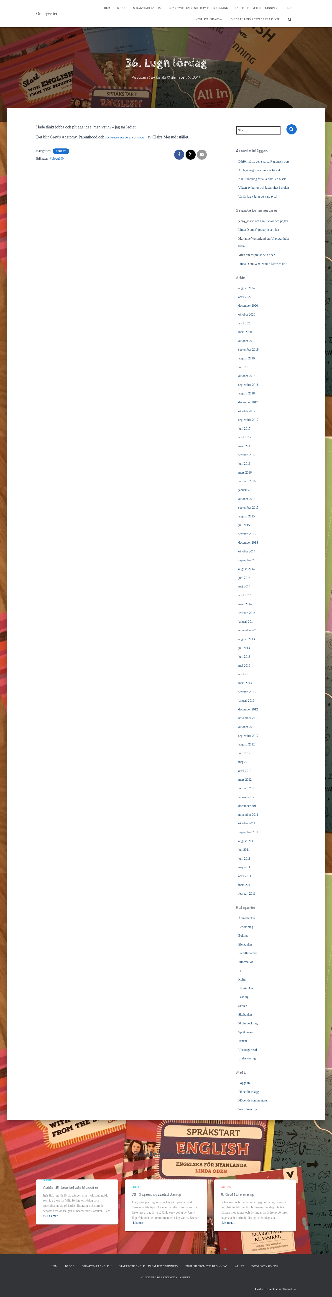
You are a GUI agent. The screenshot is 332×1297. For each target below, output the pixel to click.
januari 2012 (246, 797)
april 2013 (244, 674)
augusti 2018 (246, 393)
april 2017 (244, 437)
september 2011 (248, 832)
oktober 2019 (246, 341)
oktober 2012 (246, 727)
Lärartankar (245, 988)
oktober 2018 (246, 376)
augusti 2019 (246, 358)
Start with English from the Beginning (198, 8)
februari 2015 (247, 534)
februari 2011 (246, 893)
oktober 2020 (246, 314)
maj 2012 (244, 762)
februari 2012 (247, 788)
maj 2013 (244, 665)
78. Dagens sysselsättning (156, 1194)
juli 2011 (244, 849)
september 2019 (248, 349)
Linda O (243, 229)
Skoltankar (245, 1014)
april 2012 (244, 771)
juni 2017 (244, 428)
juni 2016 (244, 463)
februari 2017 (247, 455)
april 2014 (244, 595)
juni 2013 (244, 656)
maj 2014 (244, 586)
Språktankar (246, 1032)
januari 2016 (246, 490)
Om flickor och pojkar (274, 221)
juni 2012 (244, 753)
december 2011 (248, 806)
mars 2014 (245, 604)
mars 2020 (245, 332)
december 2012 (248, 709)
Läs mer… (54, 1216)
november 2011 (248, 814)
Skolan (242, 1006)
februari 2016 (247, 481)
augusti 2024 (246, 288)
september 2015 (248, 507)
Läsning (243, 997)
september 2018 (248, 384)
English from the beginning (256, 8)
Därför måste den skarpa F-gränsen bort (263, 161)
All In (287, 8)
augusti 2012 (246, 744)
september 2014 (248, 560)
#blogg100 (57, 158)
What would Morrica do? (271, 263)
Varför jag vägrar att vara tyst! (257, 196)
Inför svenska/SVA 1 (209, 19)
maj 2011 (244, 867)
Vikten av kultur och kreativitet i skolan (263, 187)
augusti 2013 (246, 639)
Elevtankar (245, 944)
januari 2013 (246, 700)
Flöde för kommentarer (253, 1100)
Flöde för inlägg (248, 1091)
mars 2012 (245, 779)
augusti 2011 (246, 841)
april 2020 (244, 323)
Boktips (61, 151)
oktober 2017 (246, 411)
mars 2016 (245, 472)
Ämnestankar (246, 918)
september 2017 (248, 419)
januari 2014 (246, 621)
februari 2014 (247, 613)
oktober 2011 (246, 823)
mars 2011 (245, 884)
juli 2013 (244, 648)
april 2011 (244, 876)
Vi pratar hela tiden (267, 229)
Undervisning (247, 1058)
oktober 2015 (246, 498)
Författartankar (248, 953)
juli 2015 (244, 525)
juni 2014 (244, 578)
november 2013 (248, 630)
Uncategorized (247, 1049)
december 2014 (248, 542)
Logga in (244, 1083)
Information (246, 962)
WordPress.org (247, 1109)
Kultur (242, 979)
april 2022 (244, 297)
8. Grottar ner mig (237, 1194)
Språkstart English (148, 8)
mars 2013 (245, 683)
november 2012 (248, 718)
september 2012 (248, 735)
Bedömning (245, 926)
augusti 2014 (246, 569)
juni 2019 (244, 367)
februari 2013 (247, 691)
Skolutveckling (248, 1023)
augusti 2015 (246, 516)
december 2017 (248, 402)
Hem (107, 8)
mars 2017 (245, 446)
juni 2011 (244, 858)
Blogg (121, 8)
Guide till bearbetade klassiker (255, 19)
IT (239, 970)
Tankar (242, 1041)
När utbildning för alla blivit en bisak (262, 179)
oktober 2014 (246, 551)
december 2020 (248, 305)
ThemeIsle (289, 1289)
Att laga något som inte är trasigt (259, 170)
